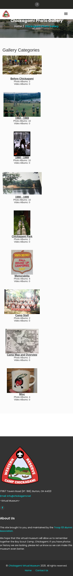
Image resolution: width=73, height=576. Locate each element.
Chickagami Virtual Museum (24, 565)
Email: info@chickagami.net (15, 496)
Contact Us (41, 570)
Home (18, 26)
